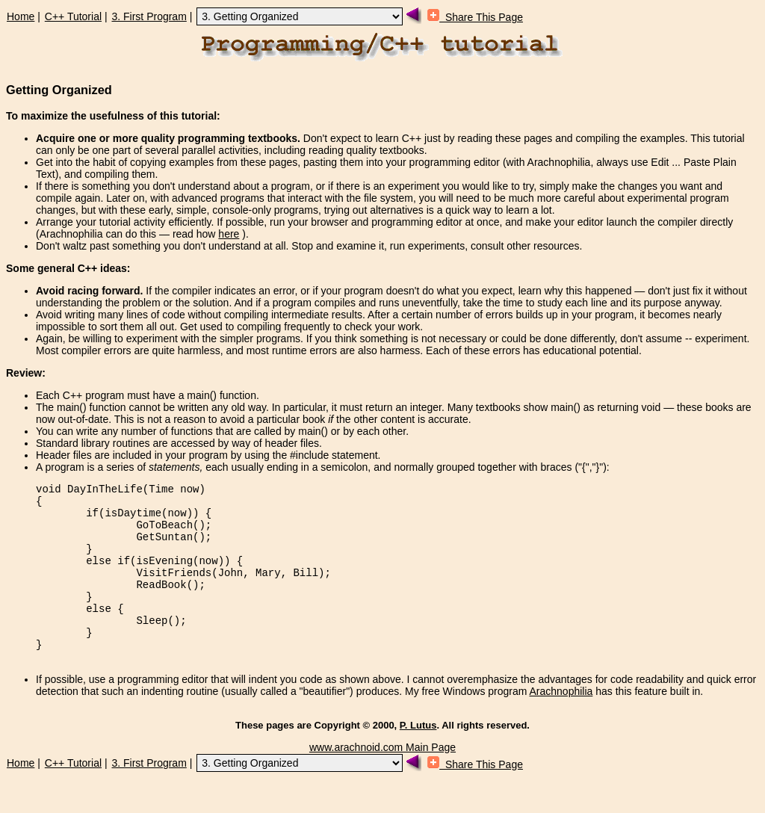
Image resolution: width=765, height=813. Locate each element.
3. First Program (148, 16)
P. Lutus (418, 758)
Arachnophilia (561, 725)
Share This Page (475, 17)
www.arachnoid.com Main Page (382, 781)
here (228, 234)
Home (20, 16)
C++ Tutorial (73, 16)
